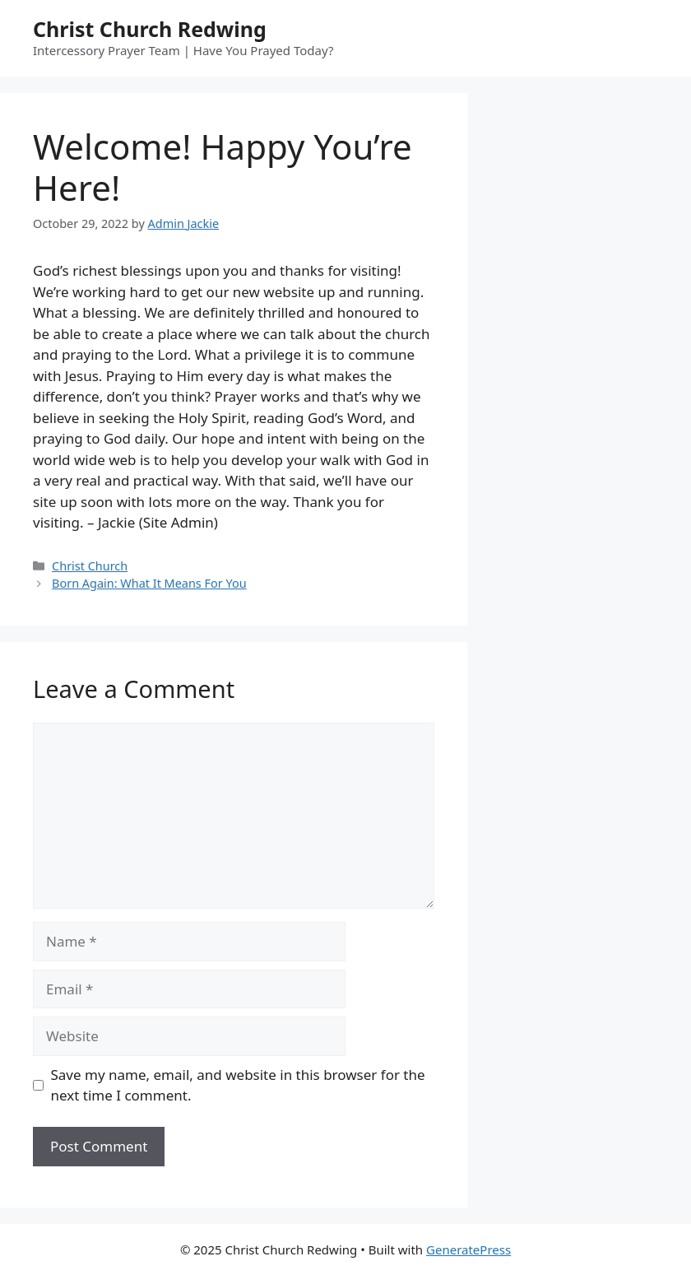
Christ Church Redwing (150, 29)
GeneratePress (468, 1249)
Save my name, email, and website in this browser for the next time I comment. (238, 1085)
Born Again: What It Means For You (149, 583)
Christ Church (90, 566)
